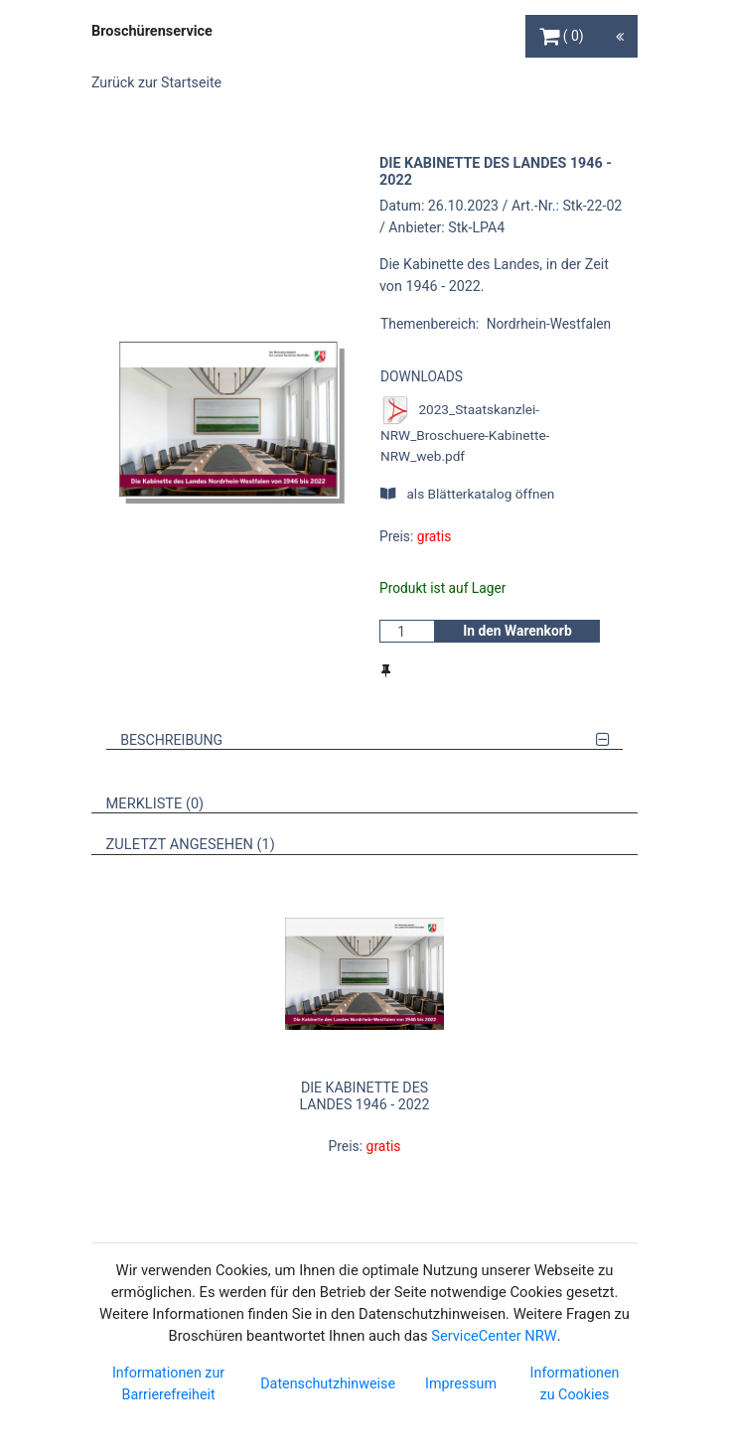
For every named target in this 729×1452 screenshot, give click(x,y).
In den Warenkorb (517, 631)
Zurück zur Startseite (156, 82)
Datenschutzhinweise (327, 1383)
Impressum (461, 1383)
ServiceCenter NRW (493, 1336)
